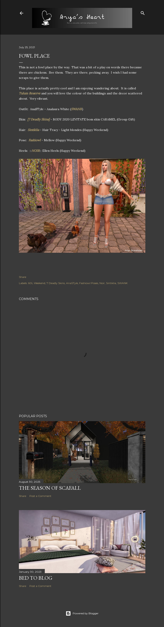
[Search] (142, 12)
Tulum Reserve (29, 93)
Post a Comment (40, 496)
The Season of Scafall (50, 487)
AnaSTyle (72, 283)
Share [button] (22, 277)
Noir (102, 283)
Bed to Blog (35, 577)
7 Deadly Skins (56, 283)
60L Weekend (36, 283)
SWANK (76, 109)
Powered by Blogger (82, 613)
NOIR (36, 151)
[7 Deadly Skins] (38, 119)
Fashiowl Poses (88, 283)
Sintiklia (34, 130)
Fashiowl (35, 140)
